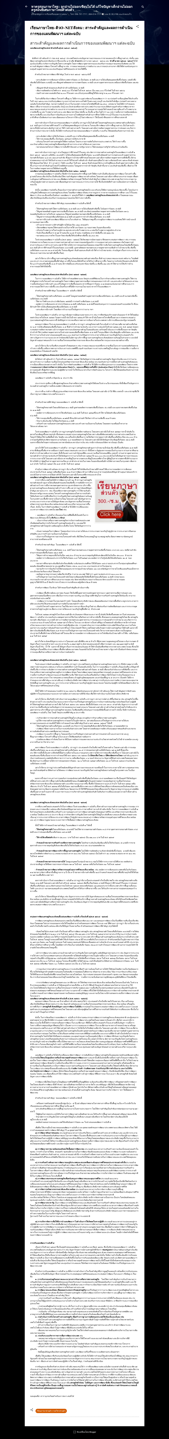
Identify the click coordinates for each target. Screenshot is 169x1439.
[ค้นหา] (142, 7)
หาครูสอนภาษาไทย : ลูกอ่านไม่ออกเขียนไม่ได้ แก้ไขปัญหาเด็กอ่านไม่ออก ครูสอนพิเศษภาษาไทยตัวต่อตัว (82, 8)
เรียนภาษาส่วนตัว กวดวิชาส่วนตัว (51, 1411)
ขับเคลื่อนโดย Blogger (84, 1432)
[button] (137, 27)
